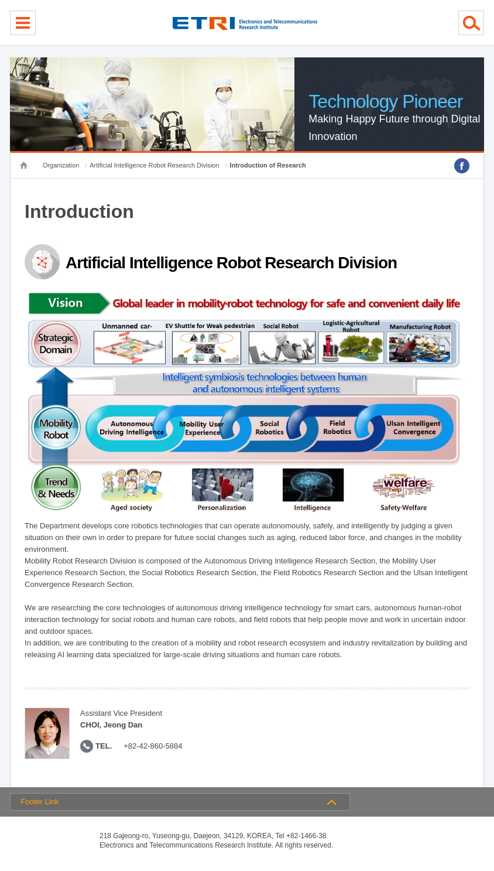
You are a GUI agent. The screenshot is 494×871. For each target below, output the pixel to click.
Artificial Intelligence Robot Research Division (154, 165)
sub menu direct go (0, 0)
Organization (61, 165)
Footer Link (39, 801)
